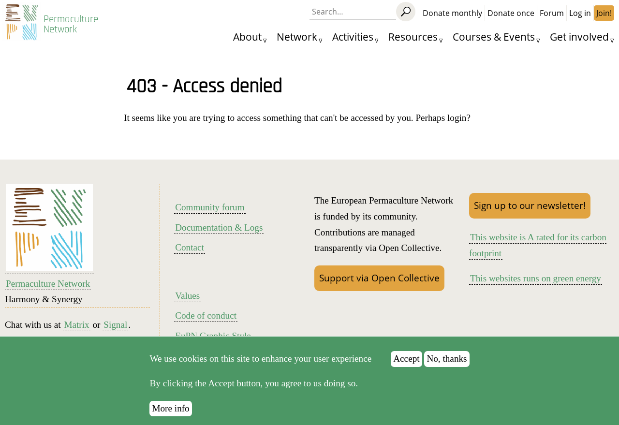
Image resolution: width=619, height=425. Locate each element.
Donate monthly (452, 13)
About (247, 36)
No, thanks (447, 367)
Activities (352, 36)
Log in (580, 13)
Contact (189, 247)
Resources (413, 36)
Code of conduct (205, 315)
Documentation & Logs (219, 227)
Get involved (579, 36)
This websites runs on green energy (535, 278)
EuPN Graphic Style (213, 336)
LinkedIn (122, 341)
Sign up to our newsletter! (530, 205)
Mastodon (72, 341)
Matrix (76, 325)
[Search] (405, 11)
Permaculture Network (71, 24)
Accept (406, 367)
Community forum (209, 207)
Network (297, 36)
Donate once (510, 13)
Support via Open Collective (379, 277)
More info (170, 417)
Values (187, 296)
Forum (552, 13)
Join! (604, 13)
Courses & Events (494, 36)
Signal (115, 325)
